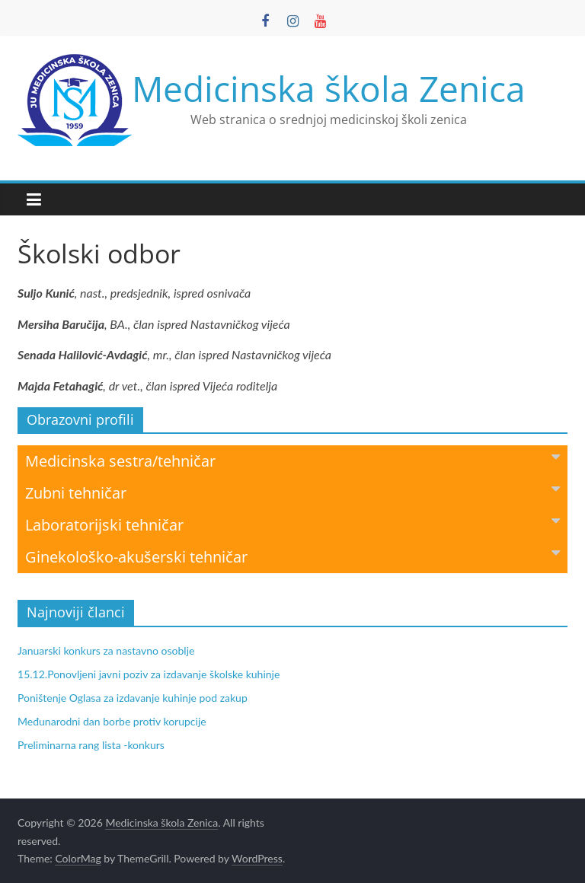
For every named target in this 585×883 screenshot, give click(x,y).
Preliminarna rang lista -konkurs (91, 744)
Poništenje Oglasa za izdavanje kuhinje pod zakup (133, 697)
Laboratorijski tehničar (292, 524)
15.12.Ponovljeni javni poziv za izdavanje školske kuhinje (149, 674)
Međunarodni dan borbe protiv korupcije (112, 721)
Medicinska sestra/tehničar (292, 460)
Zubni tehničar (292, 492)
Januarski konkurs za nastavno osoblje (106, 650)
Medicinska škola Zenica (329, 88)
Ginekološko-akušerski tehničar (292, 556)
